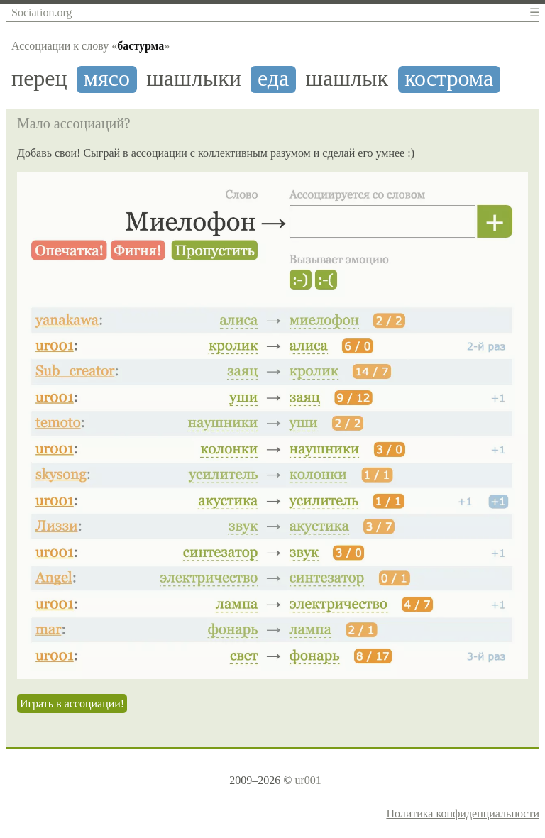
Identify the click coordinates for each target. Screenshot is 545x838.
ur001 (307, 780)
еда (273, 78)
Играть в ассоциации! (72, 704)
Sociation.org (41, 12)
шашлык (346, 78)
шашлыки (193, 78)
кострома (448, 78)
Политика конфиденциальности (462, 813)
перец (39, 78)
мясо (107, 78)
